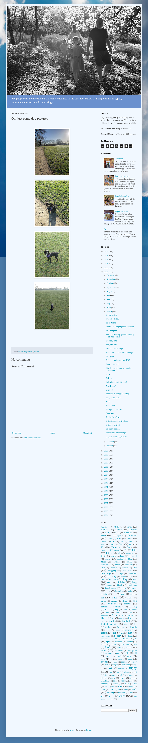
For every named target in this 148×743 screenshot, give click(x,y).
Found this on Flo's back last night (119, 352)
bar (131, 576)
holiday (117, 635)
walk (134, 689)
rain (106, 665)
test (112, 687)
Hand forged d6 (112, 364)
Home (52, 433)
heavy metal (105, 636)
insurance (119, 642)
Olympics (113, 568)
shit (106, 675)
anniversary (111, 576)
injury (108, 642)
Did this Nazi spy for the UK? (118, 360)
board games (110, 588)
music (104, 650)
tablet (127, 684)
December (110, 275)
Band (117, 533)
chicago (114, 601)
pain (129, 656)
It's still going (111, 341)
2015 (106, 471)
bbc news (113, 579)
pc (111, 659)
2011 (106, 487)
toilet (131, 687)
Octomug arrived (113, 425)
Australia (133, 530)
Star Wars (127, 570)
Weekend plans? (112, 319)
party (103, 659)
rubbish (121, 668)
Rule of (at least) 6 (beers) (116, 382)
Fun (128, 547)
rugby (133, 668)
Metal (103, 562)
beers (109, 582)
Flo (102, 547)
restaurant (126, 665)
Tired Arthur (111, 323)
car (122, 594)
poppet (104, 661)
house (125, 638)
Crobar (103, 542)
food (111, 621)
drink (125, 610)
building (104, 594)
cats (114, 597)
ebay (130, 612)
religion (115, 665)
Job (119, 553)
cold (134, 600)
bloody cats (132, 585)
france (126, 624)
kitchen (130, 642)
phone (120, 659)
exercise (104, 615)
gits (122, 633)
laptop (103, 645)
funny (109, 630)
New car (128, 565)
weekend (121, 692)
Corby (129, 539)
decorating (133, 607)
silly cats (130, 675)
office (127, 653)
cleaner (125, 601)
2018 (106, 459)
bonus (123, 588)
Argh (130, 527)
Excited (111, 545)
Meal (130, 559)
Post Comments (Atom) (31, 438)
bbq (125, 579)
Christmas (132, 535)
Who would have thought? (116, 433)
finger (112, 618)
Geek (103, 550)
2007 (106, 503)
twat (111, 689)
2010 (106, 491)
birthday (121, 582)
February (110, 442)
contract (104, 607)
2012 (106, 483)
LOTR (113, 556)
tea (106, 687)
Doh (130, 541)
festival (130, 615)
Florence (115, 547)
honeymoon (105, 639)
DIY (121, 542)
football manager (109, 624)
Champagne (116, 536)
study (131, 681)
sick (120, 675)
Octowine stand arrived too (117, 421)
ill (136, 638)
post (115, 662)
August (109, 291)
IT (125, 550)
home (130, 636)
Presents (125, 568)
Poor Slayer (110, 405)
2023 (106, 264)
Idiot (134, 550)
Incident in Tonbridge (114, 348)
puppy (134, 662)
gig (114, 632)
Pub (135, 567)
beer (134, 579)
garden (104, 632)
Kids (108, 374)
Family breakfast (122, 196)
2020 (106, 451)
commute (127, 604)
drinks (134, 610)
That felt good (111, 330)
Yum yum (110, 413)
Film (121, 544)
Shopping (112, 570)
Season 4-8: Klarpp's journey (117, 394)
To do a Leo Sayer (113, 417)
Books (103, 536)
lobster (113, 645)
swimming (116, 684)
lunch (108, 647)
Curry (112, 542)
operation (109, 656)
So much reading (113, 429)
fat (122, 615)
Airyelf (72, 730)
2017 (106, 463)
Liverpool (133, 556)
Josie (103, 556)
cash (131, 594)
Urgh (121, 573)
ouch (120, 656)
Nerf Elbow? (111, 386)
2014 (106, 475)
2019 (106, 455)
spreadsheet (105, 681)
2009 (106, 495)
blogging (109, 585)
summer (104, 684)
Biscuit (127, 532)
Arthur (104, 529)
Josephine (129, 553)
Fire (130, 544)
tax (135, 684)
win (102, 696)
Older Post (87, 433)
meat (119, 648)
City (119, 539)
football (126, 621)
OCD (103, 568)
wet (131, 692)
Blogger (89, 730)
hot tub (116, 639)
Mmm (129, 562)
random (36, 352)
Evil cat (109, 378)
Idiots (109, 553)
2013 (106, 479)
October (109, 283)
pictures (30, 352)
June (108, 299)
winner (111, 696)
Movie (117, 565)
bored (108, 591)
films (103, 618)
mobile (129, 647)
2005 (106, 511)
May (108, 304)
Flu (105, 229)
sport (131, 678)
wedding (110, 692)
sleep (103, 678)
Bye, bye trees (111, 345)
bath (102, 579)
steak (123, 681)
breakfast (119, 591)
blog (134, 582)
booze (134, 588)
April (108, 308)
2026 (106, 251)
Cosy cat (109, 390)
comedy (112, 603)
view (126, 689)
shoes (113, 675)
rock (110, 668)
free (135, 624)
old (135, 653)
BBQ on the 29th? (113, 398)
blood (119, 585)
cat (102, 597)
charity (129, 598)
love (135, 645)
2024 (106, 260)
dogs (116, 610)
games (128, 630)
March (109, 311)
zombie (110, 699)
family (114, 615)
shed (135, 672)
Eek (102, 545)
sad (118, 672)
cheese (103, 601)
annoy (123, 577)
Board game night (122, 176)
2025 (106, 256)
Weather (133, 573)
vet (119, 690)
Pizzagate (110, 356)
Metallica (116, 562)
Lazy (122, 556)
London (120, 559)
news (118, 653)
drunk (108, 613)
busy (114, 594)
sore (122, 678)
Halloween (114, 550)
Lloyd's (108, 559)
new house (118, 650)
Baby (107, 532)
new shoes (108, 653)
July (108, 295)
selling (126, 672)
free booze (109, 627)
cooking (117, 606)
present (124, 662)
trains (103, 689)
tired (120, 686)
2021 (106, 272)
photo (130, 659)
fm (129, 618)
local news (125, 645)
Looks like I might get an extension (120, 327)
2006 (106, 507)
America (104, 527)
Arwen (20, 352)
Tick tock (119, 159)
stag (115, 681)
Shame (108, 402)
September (110, 287)
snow (113, 678)
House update (111, 315)
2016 (106, 467)
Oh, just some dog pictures (116, 437)
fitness (121, 618)
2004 (106, 515)
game (118, 630)
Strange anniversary (114, 409)
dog (25, 352)
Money (104, 564)
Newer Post (16, 433)
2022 (106, 268)
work (122, 695)
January (109, 446)
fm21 (102, 621)
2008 (106, 499)
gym (130, 632)
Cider (110, 539)
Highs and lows (121, 211)
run (110, 672)
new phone (132, 651)
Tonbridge (106, 573)
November (110, 279)
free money (121, 627)
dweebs (119, 612)
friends (133, 627)
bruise (130, 591)
